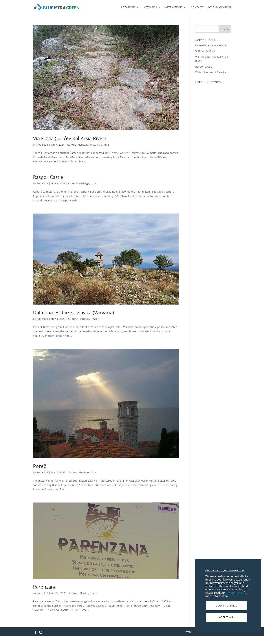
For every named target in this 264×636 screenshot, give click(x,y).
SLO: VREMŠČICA (205, 51)
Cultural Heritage (77, 144)
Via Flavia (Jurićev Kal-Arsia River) (69, 138)
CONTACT (197, 7)
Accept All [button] (226, 617)
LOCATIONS (128, 7)
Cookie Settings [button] (226, 605)
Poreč (39, 466)
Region (95, 318)
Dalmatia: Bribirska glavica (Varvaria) (73, 312)
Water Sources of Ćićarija (210, 72)
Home (188, 632)
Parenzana (44, 586)
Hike (92, 144)
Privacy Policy (234, 592)
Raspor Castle (48, 177)
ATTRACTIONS (173, 7)
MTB (106, 144)
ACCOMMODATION (219, 7)
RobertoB (42, 144)
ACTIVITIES (150, 7)
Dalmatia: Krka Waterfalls (210, 45)
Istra (99, 144)
